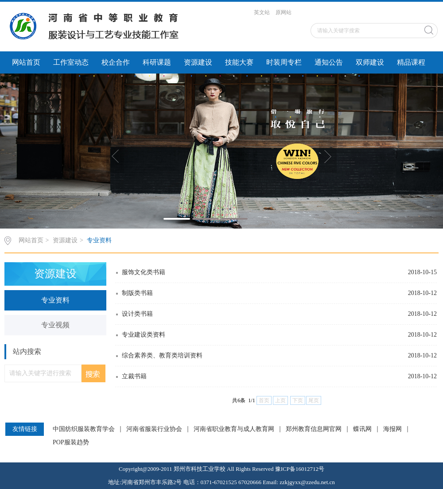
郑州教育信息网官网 (314, 429)
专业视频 (55, 325)
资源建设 (198, 62)
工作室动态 (71, 62)
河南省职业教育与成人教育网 (234, 429)
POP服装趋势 (71, 442)
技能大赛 (239, 62)
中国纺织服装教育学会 (84, 429)
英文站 (262, 12)
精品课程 (411, 62)
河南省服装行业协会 (154, 429)
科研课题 (157, 62)
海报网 (392, 429)
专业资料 (99, 240)
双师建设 (370, 62)
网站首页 (26, 62)
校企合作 (115, 62)
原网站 (283, 12)
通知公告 (329, 62)
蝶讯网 (362, 429)
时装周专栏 (284, 62)
